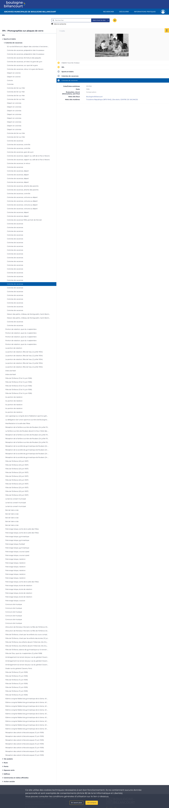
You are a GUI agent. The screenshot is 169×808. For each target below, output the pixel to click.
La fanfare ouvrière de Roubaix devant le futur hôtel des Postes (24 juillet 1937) (27, 431)
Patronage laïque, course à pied (17, 552)
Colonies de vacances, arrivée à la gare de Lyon (24, 62)
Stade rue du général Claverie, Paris (18, 668)
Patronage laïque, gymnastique (17, 536)
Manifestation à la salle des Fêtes (17, 423)
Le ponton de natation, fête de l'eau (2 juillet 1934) (24, 352)
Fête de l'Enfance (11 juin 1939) (16, 672)
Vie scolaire (8, 759)
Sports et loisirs (10, 39)
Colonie (10, 80)
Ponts (6, 766)
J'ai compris (91, 803)
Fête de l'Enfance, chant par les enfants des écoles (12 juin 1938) (27, 638)
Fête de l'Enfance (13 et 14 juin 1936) (18, 378)
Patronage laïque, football (15, 544)
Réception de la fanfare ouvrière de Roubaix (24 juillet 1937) (27, 427)
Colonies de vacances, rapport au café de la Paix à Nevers (28, 156)
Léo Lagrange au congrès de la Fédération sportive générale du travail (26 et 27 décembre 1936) (27, 416)
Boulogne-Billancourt (94, 97)
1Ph (3, 35)
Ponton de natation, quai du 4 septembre (20, 329)
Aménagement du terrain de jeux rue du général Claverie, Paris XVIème (27, 657)
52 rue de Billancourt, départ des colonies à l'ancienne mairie (28, 46)
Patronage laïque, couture (15, 601)
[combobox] (100, 20)
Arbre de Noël (10, 371)
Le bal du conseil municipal (15, 499)
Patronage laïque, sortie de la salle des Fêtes (22, 529)
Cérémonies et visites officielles (16, 778)
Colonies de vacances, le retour (18, 163)
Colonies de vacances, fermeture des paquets (24, 58)
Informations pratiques (145, 12)
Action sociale (9, 781)
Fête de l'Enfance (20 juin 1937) (16, 461)
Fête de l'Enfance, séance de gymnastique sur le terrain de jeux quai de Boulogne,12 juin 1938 (27, 650)
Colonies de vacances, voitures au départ (22, 197)
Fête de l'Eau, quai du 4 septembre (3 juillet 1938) (23, 653)
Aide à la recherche (60, 24)
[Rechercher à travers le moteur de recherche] (72, 20)
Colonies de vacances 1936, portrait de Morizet (24, 220)
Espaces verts (9, 770)
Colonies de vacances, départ (18, 171)
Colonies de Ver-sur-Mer (16, 88)
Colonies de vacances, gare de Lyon (20, 152)
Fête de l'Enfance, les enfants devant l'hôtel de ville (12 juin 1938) (27, 642)
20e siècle (116, 99)
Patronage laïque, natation (15, 559)
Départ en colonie (13, 73)
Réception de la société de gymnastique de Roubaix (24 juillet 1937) (27, 446)
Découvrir (124, 12)
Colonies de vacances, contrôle (18, 144)
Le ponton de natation (13, 348)
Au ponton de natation (13, 397)
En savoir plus (76, 803)
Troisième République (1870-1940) (98, 99)
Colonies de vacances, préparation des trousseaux (25, 50)
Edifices (7, 774)
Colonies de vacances (13, 43)
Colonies (10, 84)
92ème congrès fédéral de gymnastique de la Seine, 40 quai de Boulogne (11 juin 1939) (27, 699)
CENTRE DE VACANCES (129, 99)
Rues (6, 763)
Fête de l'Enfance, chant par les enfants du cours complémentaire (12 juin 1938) (27, 634)
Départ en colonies (14, 103)
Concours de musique (13, 604)
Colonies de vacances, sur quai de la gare (22, 65)
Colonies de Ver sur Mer (16, 92)
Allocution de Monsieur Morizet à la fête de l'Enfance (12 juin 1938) (27, 627)
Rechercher (108, 12)
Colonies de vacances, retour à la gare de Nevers (25, 69)
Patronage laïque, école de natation (18, 585)
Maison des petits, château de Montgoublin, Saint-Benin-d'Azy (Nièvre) (28, 314)
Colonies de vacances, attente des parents (22, 186)
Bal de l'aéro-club (11, 510)
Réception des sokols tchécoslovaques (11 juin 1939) (24, 732)
